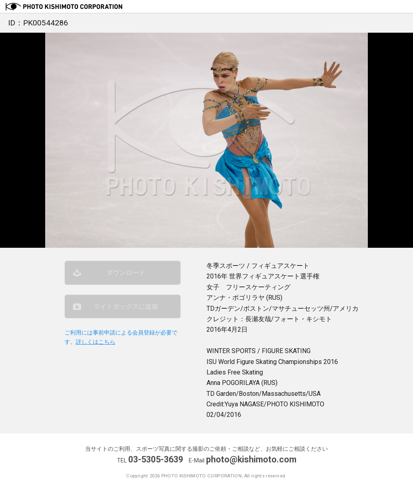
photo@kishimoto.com (251, 459)
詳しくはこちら (95, 342)
